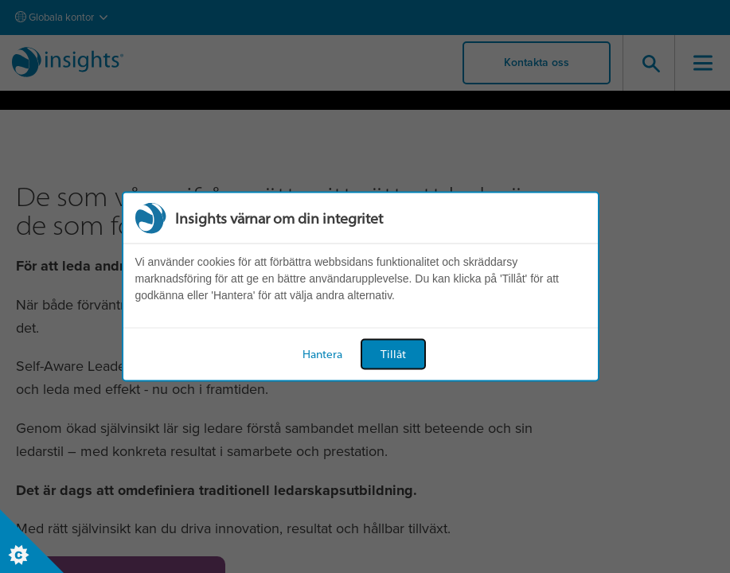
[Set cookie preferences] (32, 541)
